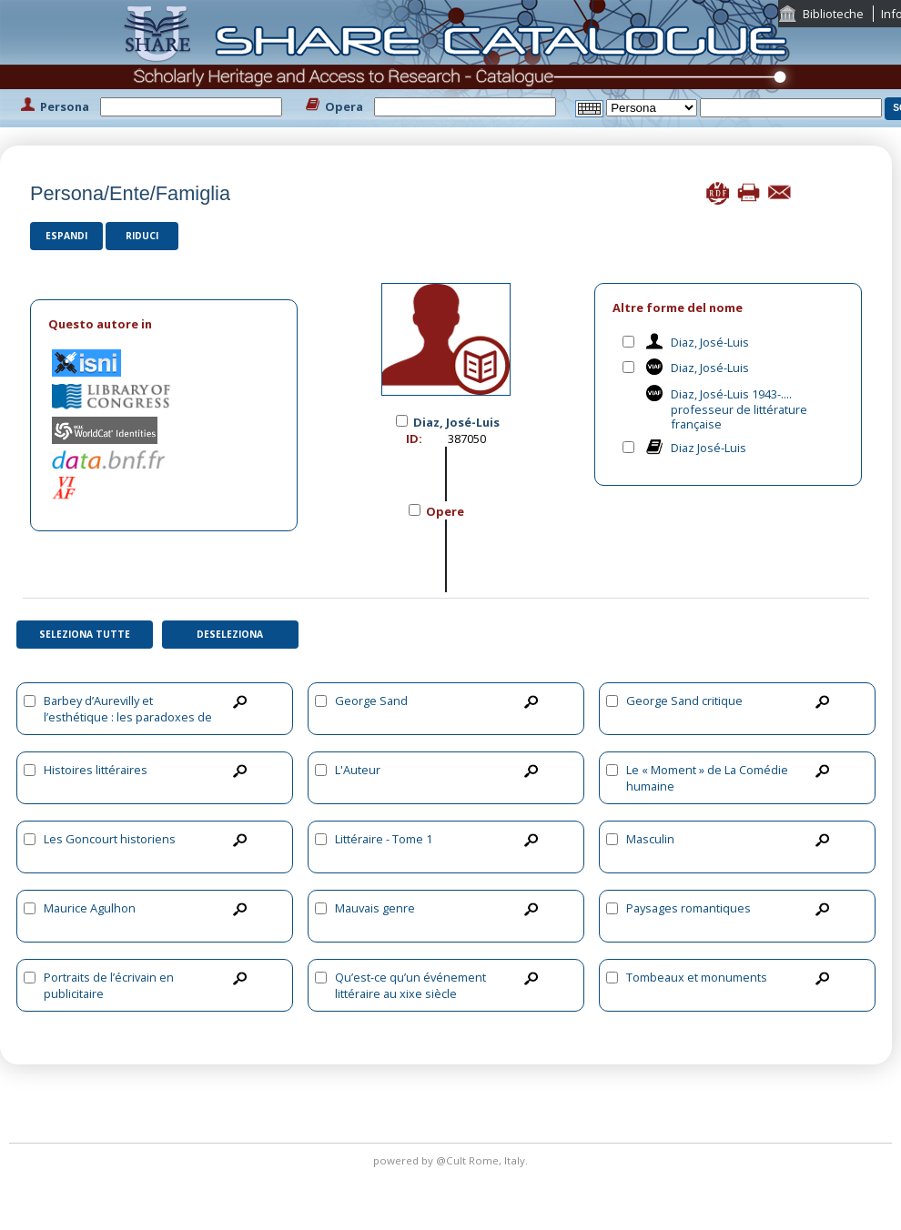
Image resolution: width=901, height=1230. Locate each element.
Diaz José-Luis (708, 447)
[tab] (164, 324)
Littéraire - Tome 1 (383, 839)
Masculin (650, 839)
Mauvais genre (375, 908)
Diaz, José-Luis (710, 342)
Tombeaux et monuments (696, 977)
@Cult (452, 1160)
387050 (467, 438)
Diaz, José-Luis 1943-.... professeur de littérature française (739, 409)
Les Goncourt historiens (110, 839)
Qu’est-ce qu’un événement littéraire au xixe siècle (410, 985)
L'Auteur (357, 769)
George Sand (371, 700)
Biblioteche (833, 13)
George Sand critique (684, 700)
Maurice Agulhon (90, 908)
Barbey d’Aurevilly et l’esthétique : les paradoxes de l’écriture (128, 716)
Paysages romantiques (688, 908)
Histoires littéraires (95, 769)
